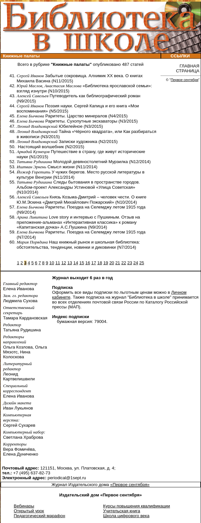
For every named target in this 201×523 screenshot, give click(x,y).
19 (105, 262)
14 (75, 262)
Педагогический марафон (39, 515)
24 (135, 262)
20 (111, 262)
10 (51, 262)
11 (57, 262)
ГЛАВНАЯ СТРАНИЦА (188, 68)
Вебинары (24, 506)
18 (99, 262)
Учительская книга (121, 510)
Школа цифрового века (126, 515)
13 (69, 262)
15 (81, 262)
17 (93, 262)
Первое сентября (184, 80)
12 (63, 262)
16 (87, 262)
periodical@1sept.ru (67, 477)
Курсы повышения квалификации (136, 506)
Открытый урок (29, 510)
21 (117, 262)
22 (123, 262)
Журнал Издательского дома (80, 484)
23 (129, 262)
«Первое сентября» (130, 484)
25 (141, 262)
